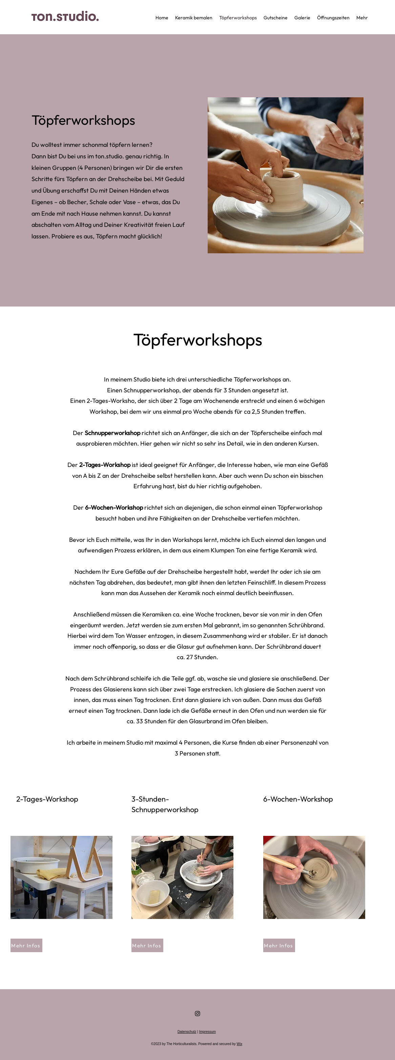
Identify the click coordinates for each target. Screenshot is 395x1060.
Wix (240, 1044)
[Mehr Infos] (26, 945)
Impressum (207, 1032)
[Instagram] (197, 1013)
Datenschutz (187, 1032)
